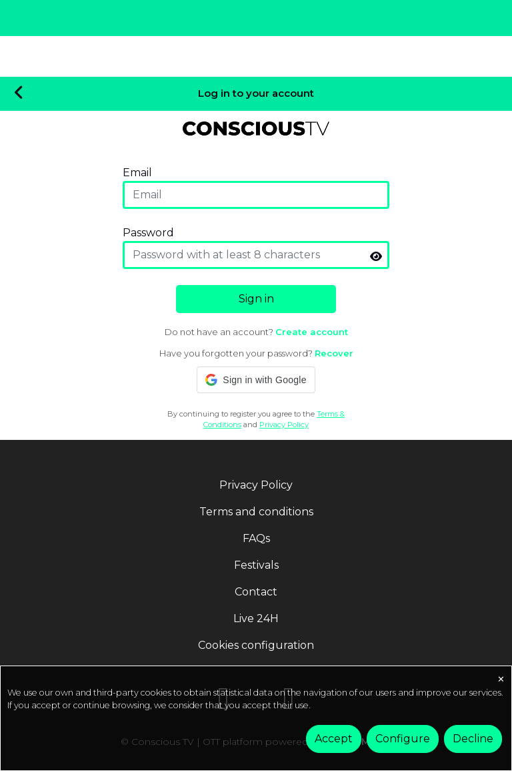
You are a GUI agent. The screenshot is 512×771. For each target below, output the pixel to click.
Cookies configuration (256, 645)
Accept (334, 738)
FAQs (256, 538)
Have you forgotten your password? (256, 353)
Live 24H (256, 618)
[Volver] (19, 93)
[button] (256, 379)
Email (137, 172)
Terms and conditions (256, 511)
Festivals (256, 565)
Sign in (256, 298)
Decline (473, 738)
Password (148, 232)
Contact (256, 591)
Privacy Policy (284, 424)
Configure (402, 738)
